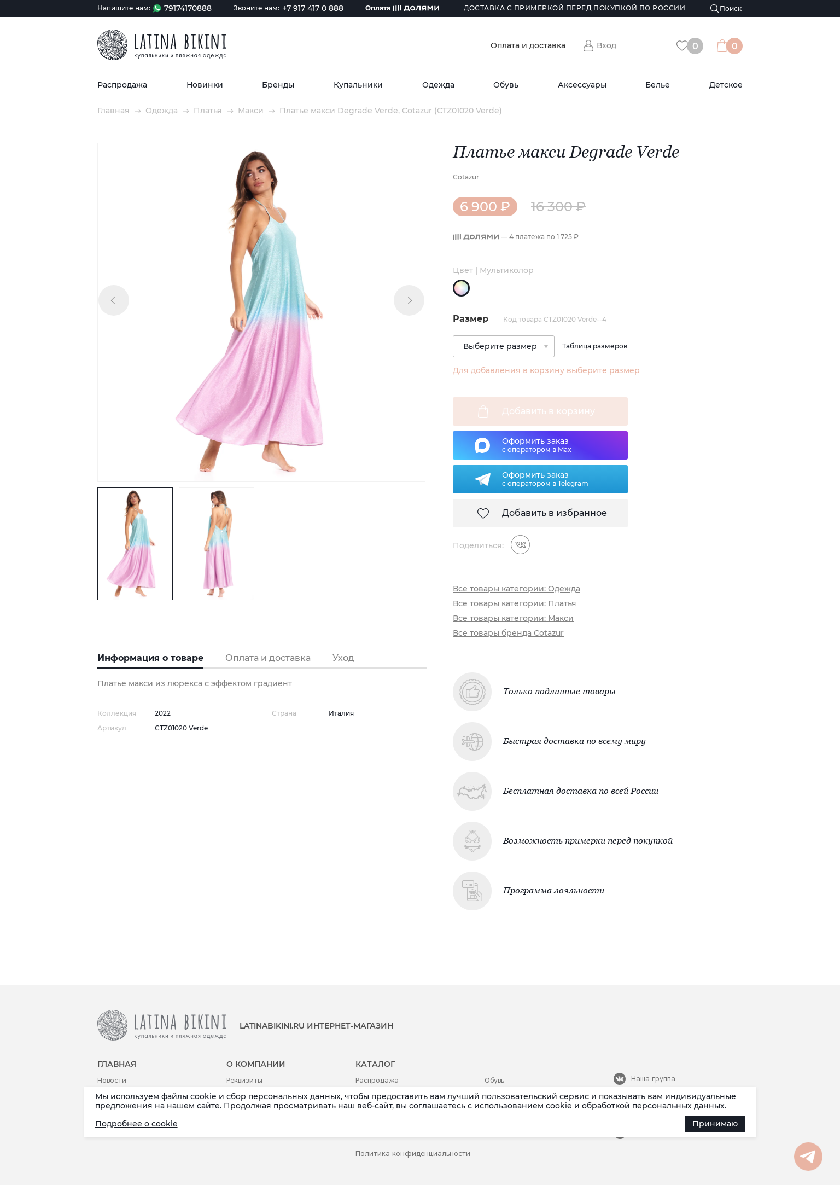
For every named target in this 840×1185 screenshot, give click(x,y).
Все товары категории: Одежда (516, 589)
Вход (606, 45)
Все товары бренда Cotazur (508, 633)
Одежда (438, 85)
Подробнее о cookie (136, 1124)
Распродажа (122, 85)
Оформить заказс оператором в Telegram (545, 478)
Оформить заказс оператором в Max (536, 445)
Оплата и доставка (528, 45)
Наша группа (653, 1078)
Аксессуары (582, 85)
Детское (726, 85)
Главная (113, 110)
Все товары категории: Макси (513, 618)
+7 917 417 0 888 (312, 8)
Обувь (505, 85)
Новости (111, 1080)
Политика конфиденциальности (412, 1153)
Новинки (204, 85)
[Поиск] (726, 8)
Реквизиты (244, 1080)
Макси (251, 110)
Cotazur (466, 177)
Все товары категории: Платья (514, 603)
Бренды (278, 85)
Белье (657, 85)
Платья (208, 110)
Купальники (358, 85)
